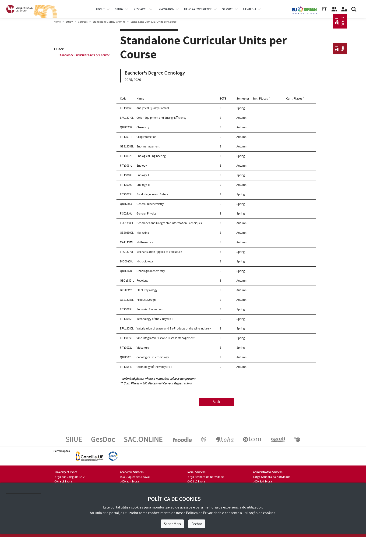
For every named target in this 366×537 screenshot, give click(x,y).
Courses (83, 22)
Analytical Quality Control (153, 108)
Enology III (143, 185)
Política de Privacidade (204, 513)
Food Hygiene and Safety (152, 194)
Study (69, 22)
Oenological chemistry (151, 271)
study (119, 9)
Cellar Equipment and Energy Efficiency (161, 118)
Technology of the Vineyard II (155, 319)
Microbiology (145, 261)
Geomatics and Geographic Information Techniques (169, 223)
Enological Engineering (151, 156)
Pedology (142, 281)
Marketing (143, 233)
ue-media (249, 9)
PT (324, 9)
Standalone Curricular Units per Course (84, 55)
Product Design (146, 300)
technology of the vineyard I (154, 367)
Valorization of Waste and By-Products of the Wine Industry (174, 328)
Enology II (143, 175)
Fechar (196, 524)
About (100, 9)
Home (57, 22)
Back (58, 49)
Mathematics (145, 242)
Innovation (166, 9)
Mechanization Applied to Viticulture (159, 252)
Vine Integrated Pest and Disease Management (165, 338)
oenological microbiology (153, 357)
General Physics (146, 213)
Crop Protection (146, 137)
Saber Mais (172, 524)
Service (227, 9)
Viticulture (143, 348)
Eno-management (148, 146)
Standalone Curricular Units (109, 22)
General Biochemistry (150, 204)
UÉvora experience (198, 9)
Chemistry (143, 127)
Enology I (142, 166)
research (141, 9)
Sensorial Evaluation (149, 309)
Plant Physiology (147, 290)
